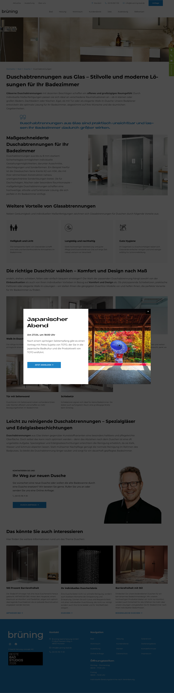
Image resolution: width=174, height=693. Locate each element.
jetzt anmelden (43, 365)
